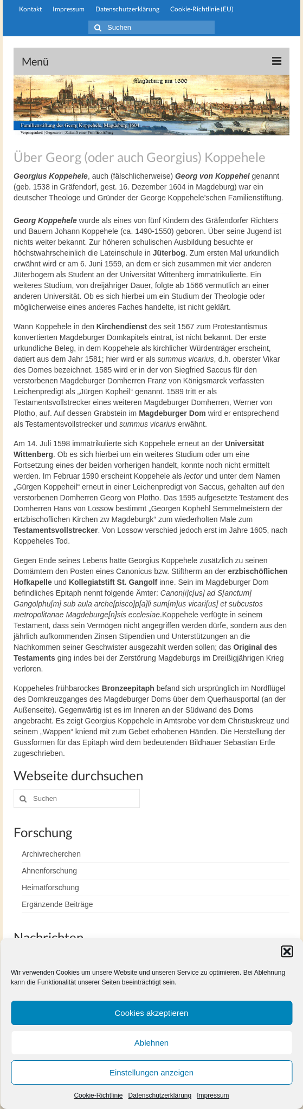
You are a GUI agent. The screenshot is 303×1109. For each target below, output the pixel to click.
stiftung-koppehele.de (151, 42)
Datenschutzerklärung (159, 1095)
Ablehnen (151, 1042)
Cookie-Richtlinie (98, 1095)
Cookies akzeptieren (152, 1012)
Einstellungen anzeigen (151, 1072)
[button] (286, 951)
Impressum (213, 1095)
